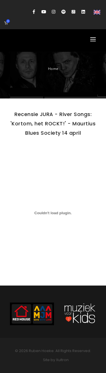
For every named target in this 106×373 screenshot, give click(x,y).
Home (53, 69)
